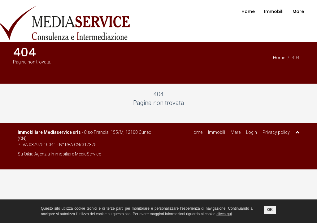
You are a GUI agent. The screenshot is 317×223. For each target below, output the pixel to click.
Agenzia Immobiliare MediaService (67, 153)
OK (270, 210)
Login (251, 132)
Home (248, 11)
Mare (298, 11)
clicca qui (224, 214)
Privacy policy (276, 132)
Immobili (273, 11)
